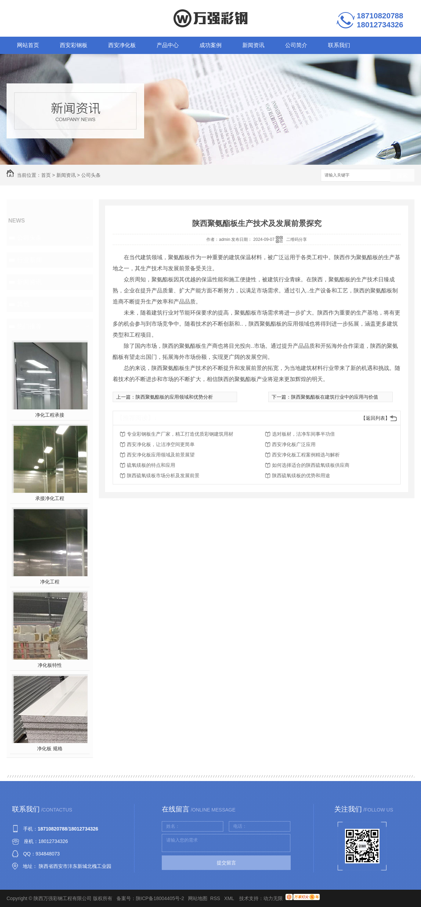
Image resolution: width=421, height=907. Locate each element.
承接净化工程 (49, 498)
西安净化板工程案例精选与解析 (306, 454)
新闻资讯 (253, 45)
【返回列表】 (375, 418)
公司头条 (91, 175)
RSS (216, 898)
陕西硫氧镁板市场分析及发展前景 (163, 475)
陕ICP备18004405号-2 (160, 898)
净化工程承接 (49, 415)
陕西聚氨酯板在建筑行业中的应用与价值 (334, 397)
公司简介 (296, 45)
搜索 (402, 176)
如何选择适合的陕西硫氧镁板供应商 (310, 465)
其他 (23, 304)
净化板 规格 (50, 748)
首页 (46, 175)
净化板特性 (50, 665)
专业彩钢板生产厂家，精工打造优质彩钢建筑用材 (180, 434)
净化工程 (49, 581)
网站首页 (28, 45)
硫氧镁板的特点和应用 (151, 465)
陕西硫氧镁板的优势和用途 (301, 475)
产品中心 (168, 45)
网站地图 (197, 898)
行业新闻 (29, 259)
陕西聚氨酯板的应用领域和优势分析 (174, 397)
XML (229, 898)
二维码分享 (296, 239)
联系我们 (339, 45)
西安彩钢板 (73, 45)
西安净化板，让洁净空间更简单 (161, 444)
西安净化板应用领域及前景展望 (161, 454)
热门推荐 (29, 326)
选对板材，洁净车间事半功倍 (303, 434)
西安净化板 (122, 45)
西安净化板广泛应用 (294, 444)
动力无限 (273, 898)
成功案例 (210, 45)
